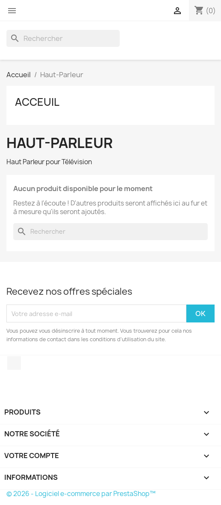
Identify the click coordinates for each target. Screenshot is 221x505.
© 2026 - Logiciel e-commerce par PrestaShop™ (81, 493)
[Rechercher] (63, 38)
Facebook (14, 363)
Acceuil (37, 102)
